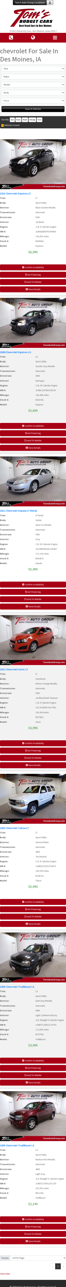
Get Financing (33, 274)
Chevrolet (5, 1273)
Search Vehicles (33, 108)
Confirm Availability (33, 267)
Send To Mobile (33, 281)
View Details (33, 289)
